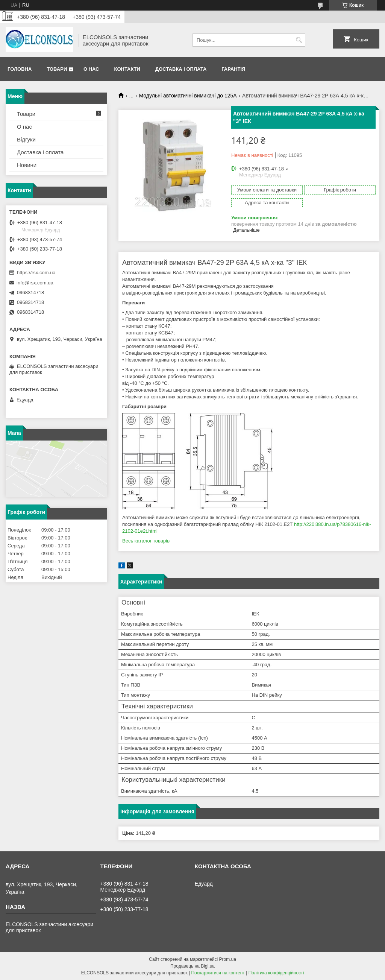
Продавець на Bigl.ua (192, 966)
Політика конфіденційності (276, 972)
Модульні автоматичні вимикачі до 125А (188, 96)
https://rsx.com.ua (36, 272)
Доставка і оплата (180, 69)
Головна (20, 69)
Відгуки (26, 139)
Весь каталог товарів (146, 541)
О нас (91, 69)
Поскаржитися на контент (217, 972)
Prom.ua (227, 959)
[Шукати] (298, 40)
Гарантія (233, 69)
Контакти (127, 69)
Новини (26, 165)
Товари (57, 69)
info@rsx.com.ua (35, 283)
